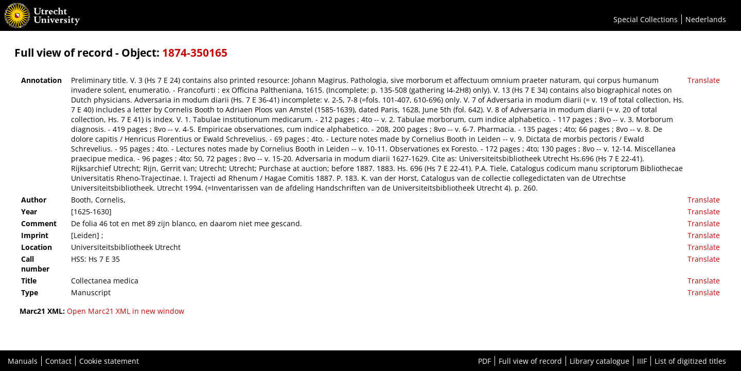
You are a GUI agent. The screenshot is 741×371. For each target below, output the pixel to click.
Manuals (23, 361)
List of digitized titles (690, 361)
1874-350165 (194, 52)
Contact (58, 361)
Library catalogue (599, 361)
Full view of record (530, 361)
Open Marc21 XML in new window (125, 311)
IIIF (642, 361)
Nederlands (705, 19)
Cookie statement (109, 361)
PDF (484, 361)
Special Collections (645, 19)
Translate (703, 80)
